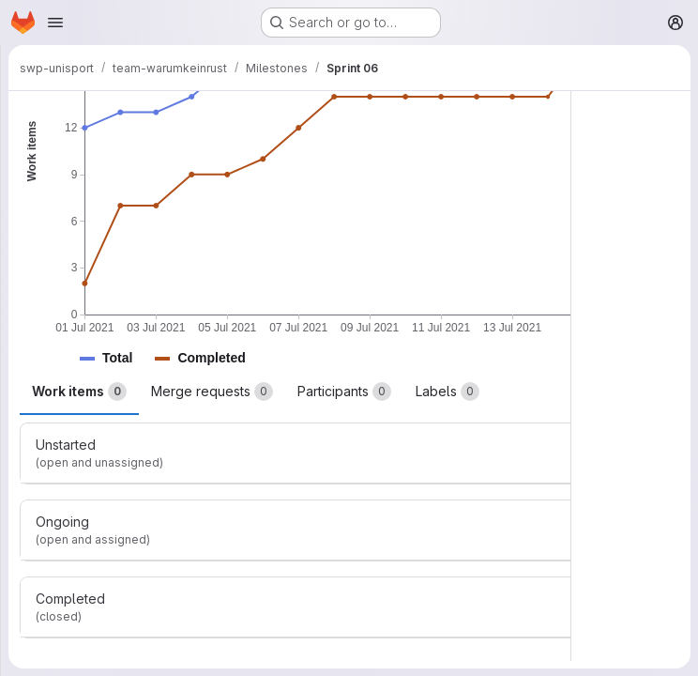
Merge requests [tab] (212, 391)
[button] (117, 358)
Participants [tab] (344, 391)
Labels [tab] (447, 391)
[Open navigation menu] (55, 23)
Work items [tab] (79, 391)
